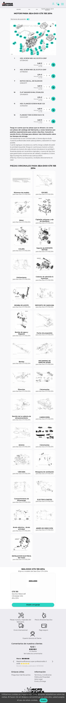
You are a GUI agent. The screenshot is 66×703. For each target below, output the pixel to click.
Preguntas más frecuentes (20, 675)
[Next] (36, 9)
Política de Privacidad (42, 677)
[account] (53, 3)
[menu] (62, 4)
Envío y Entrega (40, 681)
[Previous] (29, 9)
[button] (33, 581)
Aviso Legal (38, 679)
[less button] (44, 64)
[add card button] (53, 65)
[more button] (49, 64)
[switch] (28, 19)
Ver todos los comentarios (33, 653)
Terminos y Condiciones (43, 675)
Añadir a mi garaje (33, 605)
